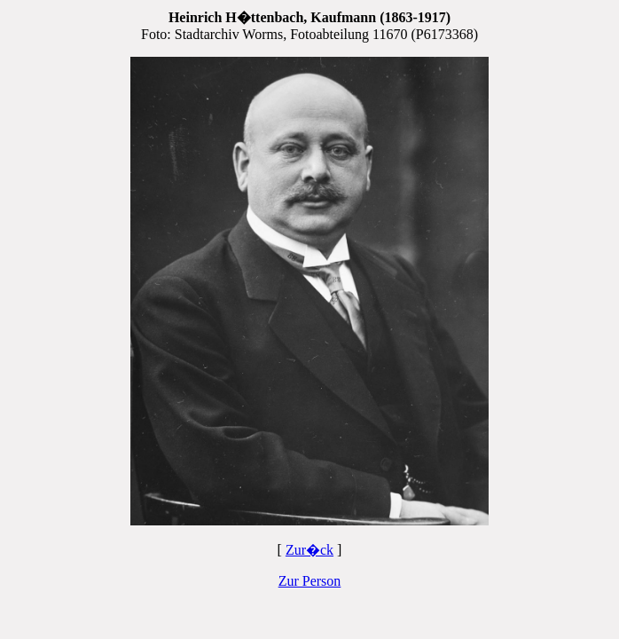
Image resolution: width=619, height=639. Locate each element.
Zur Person (309, 580)
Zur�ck (309, 549)
